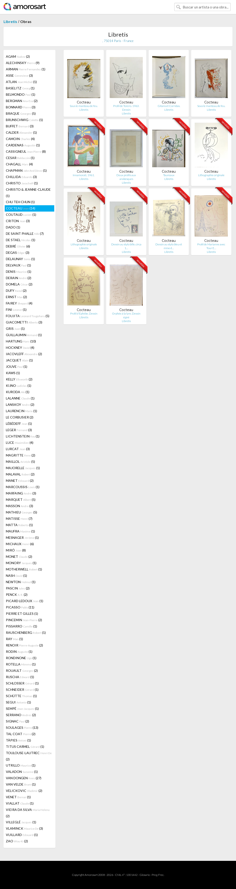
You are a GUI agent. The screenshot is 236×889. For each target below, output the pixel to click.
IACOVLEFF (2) (24, 354)
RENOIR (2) (24, 645)
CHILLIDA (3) (21, 177)
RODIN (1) (19, 651)
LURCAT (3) (18, 449)
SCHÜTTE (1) (21, 696)
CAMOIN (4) (20, 139)
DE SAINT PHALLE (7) (25, 234)
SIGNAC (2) (17, 721)
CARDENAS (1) (23, 145)
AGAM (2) (18, 56)
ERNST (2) (16, 297)
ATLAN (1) (21, 82)
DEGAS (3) (17, 253)
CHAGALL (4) (19, 164)
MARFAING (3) (21, 493)
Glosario (144, 875)
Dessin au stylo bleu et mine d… (168, 246)
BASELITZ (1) (20, 88)
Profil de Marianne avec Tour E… (211, 246)
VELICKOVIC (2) (24, 791)
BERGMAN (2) (22, 101)
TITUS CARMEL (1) (25, 746)
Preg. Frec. (158, 875)
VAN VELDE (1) (21, 784)
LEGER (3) (19, 430)
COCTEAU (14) (20, 208)
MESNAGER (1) (22, 537)
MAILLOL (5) (20, 461)
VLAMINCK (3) (24, 828)
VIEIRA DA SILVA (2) (28, 813)
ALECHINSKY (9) (22, 63)
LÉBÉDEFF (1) (19, 424)
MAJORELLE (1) (23, 468)
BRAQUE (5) (21, 113)
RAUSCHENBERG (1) (26, 632)
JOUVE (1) (16, 367)
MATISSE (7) (19, 518)
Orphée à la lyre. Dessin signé (126, 315)
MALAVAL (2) (20, 474)
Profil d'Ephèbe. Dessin (83, 313)
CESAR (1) (20, 158)
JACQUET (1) (19, 360)
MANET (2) (20, 480)
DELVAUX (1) (18, 265)
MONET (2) (19, 556)
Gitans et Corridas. (169, 106)
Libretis (10, 21)
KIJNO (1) (18, 386)
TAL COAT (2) (20, 734)
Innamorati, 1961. (84, 175)
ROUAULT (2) (22, 670)
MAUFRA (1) (20, 531)
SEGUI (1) (18, 702)
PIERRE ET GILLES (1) (22, 613)
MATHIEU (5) (21, 512)
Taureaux (168, 175)
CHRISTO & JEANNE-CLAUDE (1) (28, 192)
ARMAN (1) (25, 69)
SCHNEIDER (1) (22, 689)
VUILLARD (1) (22, 835)
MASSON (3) (19, 506)
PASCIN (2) (18, 588)
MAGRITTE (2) (20, 455)
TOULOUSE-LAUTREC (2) (29, 756)
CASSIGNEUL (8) (26, 151)
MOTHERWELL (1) (24, 569)
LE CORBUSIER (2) (19, 417)
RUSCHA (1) (20, 677)
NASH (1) (16, 575)
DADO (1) (13, 227)
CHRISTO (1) (22, 183)
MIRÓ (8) (16, 550)
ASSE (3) (19, 75)
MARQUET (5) (20, 499)
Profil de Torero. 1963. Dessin (126, 107)
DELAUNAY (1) (20, 259)
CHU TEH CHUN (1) (20, 202)
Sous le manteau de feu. (84, 106)
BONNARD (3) (20, 107)
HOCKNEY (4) (20, 348)
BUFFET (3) (20, 126)
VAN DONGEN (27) (23, 778)
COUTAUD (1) (21, 215)
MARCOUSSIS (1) (22, 487)
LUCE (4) (19, 442)
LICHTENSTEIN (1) (22, 436)
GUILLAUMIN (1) (24, 335)
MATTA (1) (19, 525)
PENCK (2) (16, 594)
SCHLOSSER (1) (22, 683)
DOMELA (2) (19, 284)
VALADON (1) (22, 772)
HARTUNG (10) (21, 341)
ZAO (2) (17, 841)
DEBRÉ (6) (18, 246)
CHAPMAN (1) (26, 170)
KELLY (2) (19, 379)
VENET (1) (18, 797)
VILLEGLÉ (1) (21, 822)
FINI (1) (16, 310)
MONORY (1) (21, 563)
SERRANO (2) (21, 715)
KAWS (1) (13, 373)
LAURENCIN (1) (21, 411)
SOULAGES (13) (22, 727)
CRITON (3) (18, 221)
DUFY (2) (16, 291)
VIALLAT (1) (20, 803)
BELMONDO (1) (20, 94)
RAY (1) (14, 639)
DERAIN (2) (18, 278)
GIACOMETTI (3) (24, 322)
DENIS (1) (18, 272)
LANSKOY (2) (20, 405)
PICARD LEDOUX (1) (24, 601)
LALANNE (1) (20, 398)
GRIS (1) (15, 329)
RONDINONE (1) (21, 658)
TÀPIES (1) (18, 740)
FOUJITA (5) (27, 316)
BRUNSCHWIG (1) (24, 120)
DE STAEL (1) (20, 240)
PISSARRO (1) (21, 626)
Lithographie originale (211, 175)
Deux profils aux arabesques (126, 177)
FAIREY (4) (19, 303)
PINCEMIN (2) (24, 620)
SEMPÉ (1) (22, 708)
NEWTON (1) (20, 582)
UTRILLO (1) (20, 765)
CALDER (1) (21, 132)
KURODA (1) (17, 392)
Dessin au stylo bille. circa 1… (126, 246)
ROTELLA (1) (21, 664)
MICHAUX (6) (20, 544)
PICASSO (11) (20, 607)
